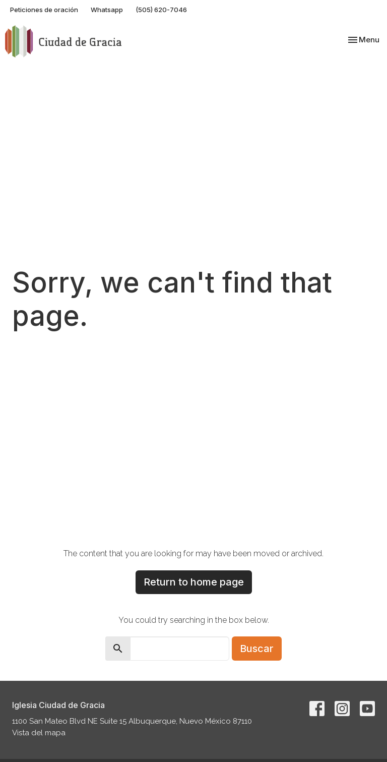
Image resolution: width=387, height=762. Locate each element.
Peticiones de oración (44, 10)
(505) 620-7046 (161, 10)
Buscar (257, 648)
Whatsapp (107, 10)
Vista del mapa (39, 732)
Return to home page (194, 582)
